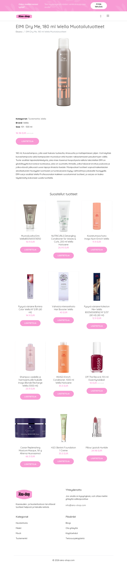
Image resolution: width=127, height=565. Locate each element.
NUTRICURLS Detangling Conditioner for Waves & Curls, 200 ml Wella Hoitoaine (63, 240)
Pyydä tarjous (98, 5)
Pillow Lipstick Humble (97, 447)
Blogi (68, 523)
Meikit (18, 528)
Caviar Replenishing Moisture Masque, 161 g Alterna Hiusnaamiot (30, 450)
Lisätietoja (27, 141)
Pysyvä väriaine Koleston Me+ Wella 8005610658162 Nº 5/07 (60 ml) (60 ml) (97, 311)
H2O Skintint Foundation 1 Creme (63, 449)
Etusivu (19, 31)
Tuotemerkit (34, 118)
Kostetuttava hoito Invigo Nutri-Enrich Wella (96, 237)
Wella (43, 118)
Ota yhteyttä (72, 528)
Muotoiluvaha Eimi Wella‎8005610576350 (30, 237)
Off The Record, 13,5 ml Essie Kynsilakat (96, 378)
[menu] (108, 16)
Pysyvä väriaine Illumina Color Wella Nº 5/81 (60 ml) (30, 309)
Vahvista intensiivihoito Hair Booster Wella (63, 308)
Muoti (18, 533)
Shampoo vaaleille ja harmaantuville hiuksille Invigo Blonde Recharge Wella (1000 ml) (30, 381)
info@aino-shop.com (76, 505)
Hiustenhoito (22, 523)
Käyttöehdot (72, 533)
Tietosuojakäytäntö (75, 538)
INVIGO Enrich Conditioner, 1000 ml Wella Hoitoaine (63, 380)
